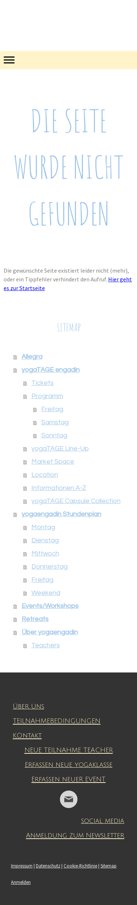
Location (44, 474)
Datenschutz (48, 866)
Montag (43, 527)
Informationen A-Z (58, 487)
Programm (47, 396)
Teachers (45, 645)
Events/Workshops (50, 605)
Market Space (52, 461)
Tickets (42, 382)
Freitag (52, 409)
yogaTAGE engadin (51, 369)
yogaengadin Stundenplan (61, 514)
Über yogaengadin (50, 632)
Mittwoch (45, 553)
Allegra (32, 356)
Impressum (22, 866)
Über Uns (28, 706)
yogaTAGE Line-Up (60, 448)
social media (102, 820)
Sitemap (108, 866)
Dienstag (45, 540)
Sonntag (54, 435)
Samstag (55, 422)
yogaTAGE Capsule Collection (76, 501)
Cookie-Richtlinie (80, 866)
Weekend (45, 592)
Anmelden (21, 882)
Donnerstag (49, 566)
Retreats (35, 619)
